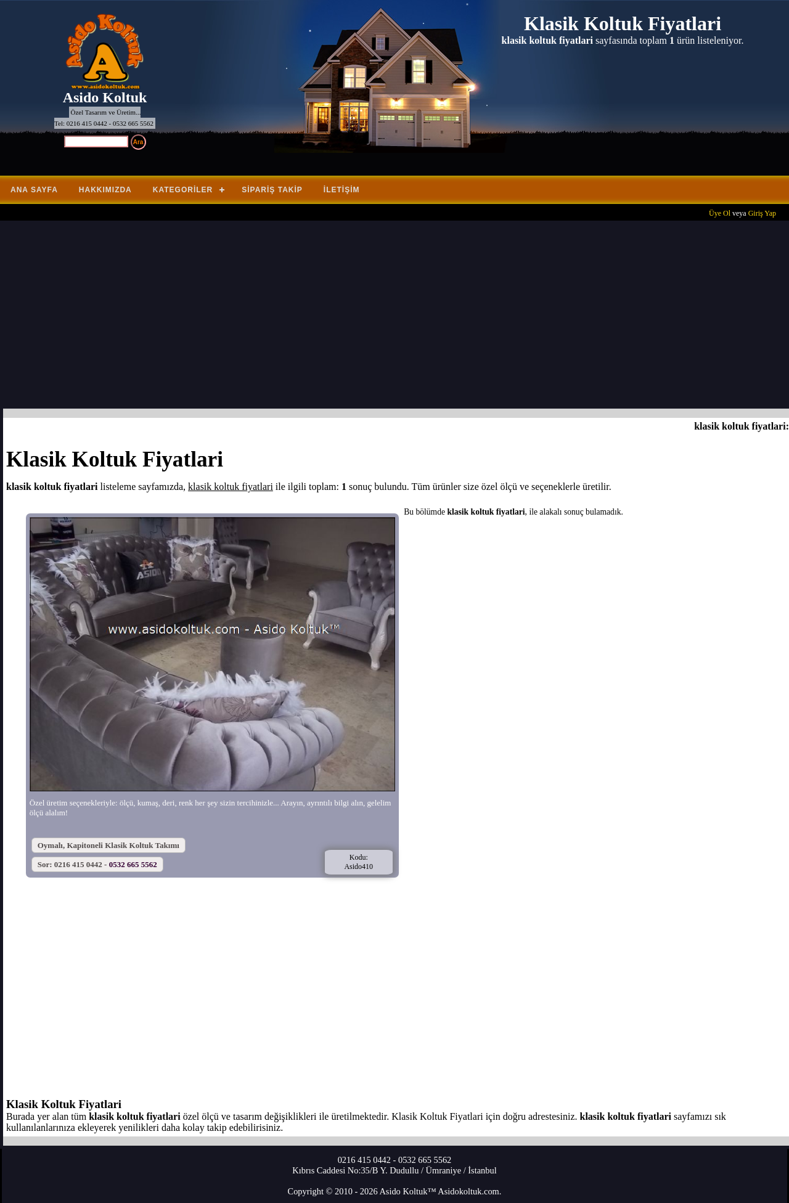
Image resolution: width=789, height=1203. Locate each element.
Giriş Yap (762, 213)
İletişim (342, 190)
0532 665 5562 (133, 864)
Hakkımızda (105, 190)
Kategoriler (183, 190)
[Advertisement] (397, 316)
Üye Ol (719, 213)
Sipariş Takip (272, 190)
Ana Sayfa (34, 190)
